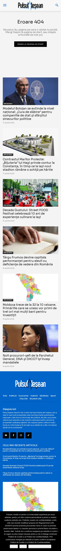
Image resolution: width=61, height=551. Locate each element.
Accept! (14, 546)
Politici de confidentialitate (39, 546)
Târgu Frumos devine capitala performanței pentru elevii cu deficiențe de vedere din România (28, 261)
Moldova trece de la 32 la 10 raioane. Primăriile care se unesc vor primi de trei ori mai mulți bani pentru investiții (30, 310)
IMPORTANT (8, 104)
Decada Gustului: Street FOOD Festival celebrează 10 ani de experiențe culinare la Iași (25, 213)
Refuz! (23, 546)
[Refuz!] (57, 531)
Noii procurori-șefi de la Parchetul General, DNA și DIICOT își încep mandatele (28, 359)
